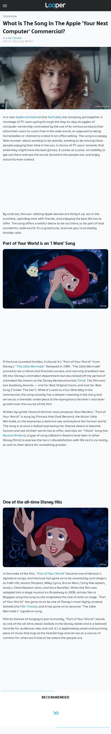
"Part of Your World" (51, 573)
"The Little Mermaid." (30, 366)
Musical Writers (14, 435)
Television (10, 16)
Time (80, 380)
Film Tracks (28, 606)
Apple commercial (29, 117)
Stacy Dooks (14, 38)
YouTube (54, 117)
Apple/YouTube (102, 106)
